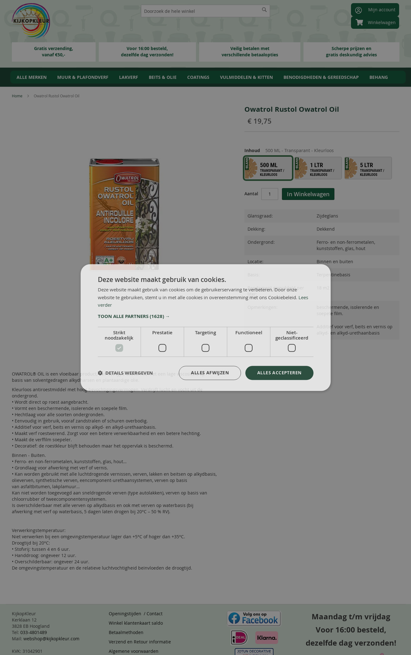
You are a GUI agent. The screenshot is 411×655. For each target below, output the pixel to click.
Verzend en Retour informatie (140, 642)
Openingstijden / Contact (136, 614)
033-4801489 (33, 632)
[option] (268, 168)
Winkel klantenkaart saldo (136, 623)
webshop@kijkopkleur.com (51, 639)
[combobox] (205, 11)
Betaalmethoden (126, 632)
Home (17, 95)
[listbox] (321, 169)
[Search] (264, 10)
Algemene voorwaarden (133, 651)
